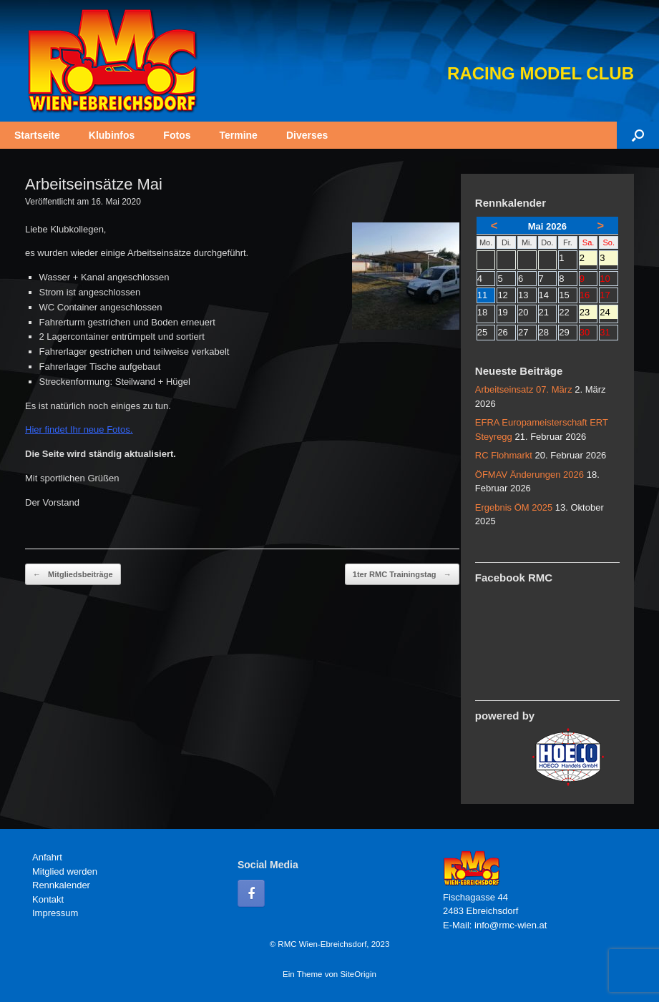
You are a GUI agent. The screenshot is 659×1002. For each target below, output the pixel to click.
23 (588, 313)
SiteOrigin (358, 974)
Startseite (37, 135)
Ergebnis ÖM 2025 (513, 507)
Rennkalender (61, 885)
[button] (638, 135)
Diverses (307, 135)
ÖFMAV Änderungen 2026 (529, 474)
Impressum (55, 913)
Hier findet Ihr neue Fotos (77, 429)
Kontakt (48, 899)
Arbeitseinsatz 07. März (523, 389)
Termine (238, 135)
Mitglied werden (64, 871)
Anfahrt (47, 857)
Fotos (176, 135)
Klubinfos (112, 135)
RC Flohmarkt (503, 455)
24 (608, 313)
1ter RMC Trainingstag (402, 575)
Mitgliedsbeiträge (73, 575)
